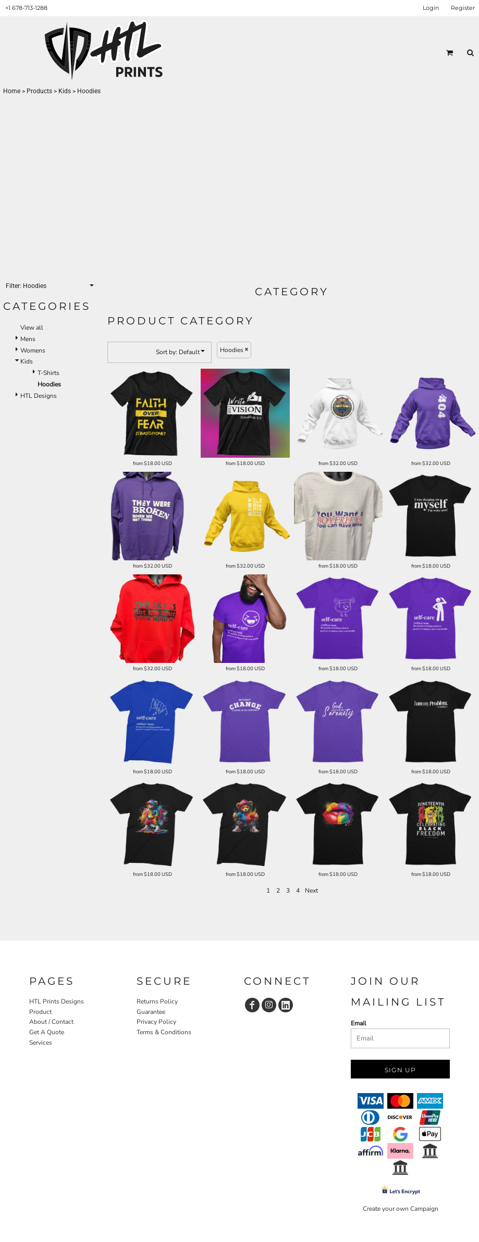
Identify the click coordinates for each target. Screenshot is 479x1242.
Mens (27, 339)
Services (40, 1042)
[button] (449, 52)
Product (40, 1012)
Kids (64, 91)
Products (39, 91)
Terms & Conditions (164, 1032)
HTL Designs (38, 396)
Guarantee (151, 1012)
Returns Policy (157, 1001)
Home (11, 91)
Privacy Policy (156, 1022)
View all (31, 327)
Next (311, 890)
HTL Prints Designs (56, 1001)
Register (463, 7)
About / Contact (51, 1022)
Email (358, 1023)
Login (431, 7)
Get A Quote (46, 1032)
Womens (32, 350)
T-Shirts (48, 373)
